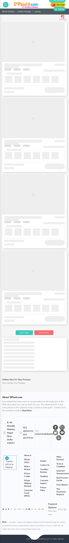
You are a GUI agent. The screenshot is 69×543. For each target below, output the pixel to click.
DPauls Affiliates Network (28, 483)
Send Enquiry (44, 332)
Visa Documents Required (61, 492)
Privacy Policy (43, 488)
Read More (27, 410)
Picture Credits (27, 474)
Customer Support (44, 481)
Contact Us (44, 465)
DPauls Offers (27, 460)
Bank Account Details (62, 479)
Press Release (62, 485)
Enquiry (43, 461)
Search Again (24, 332)
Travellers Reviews (44, 470)
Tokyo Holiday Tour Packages (14, 383)
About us (27, 455)
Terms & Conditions (60, 465)
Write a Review (27, 467)
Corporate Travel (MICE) (28, 493)
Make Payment (60, 458)
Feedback (44, 476)
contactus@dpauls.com (46, 433)
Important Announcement (62, 472)
